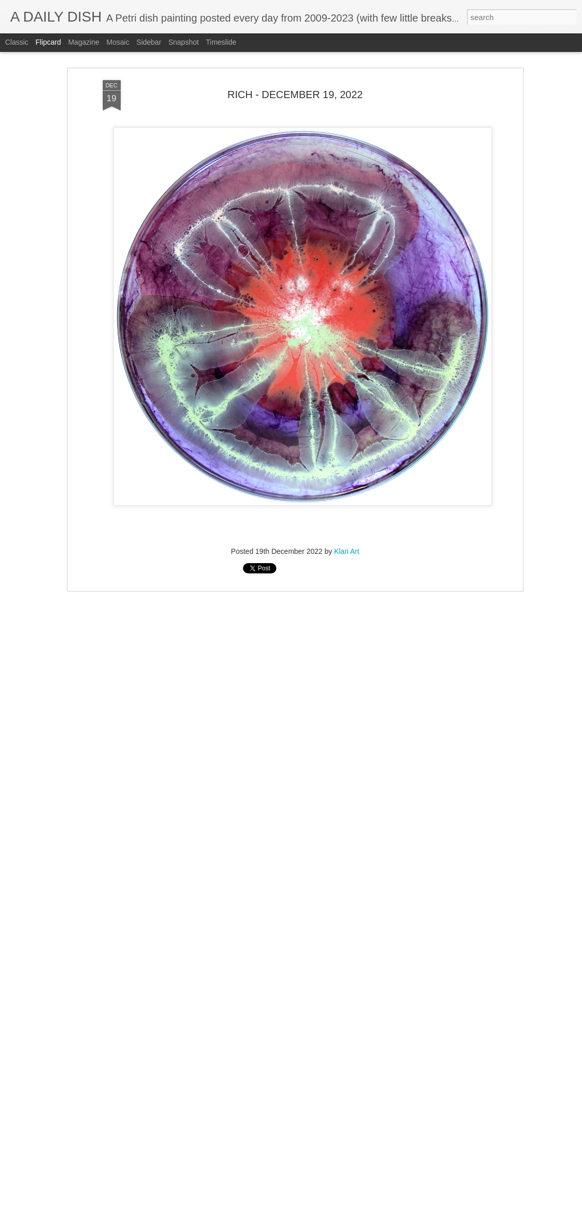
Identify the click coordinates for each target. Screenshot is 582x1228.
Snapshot (183, 42)
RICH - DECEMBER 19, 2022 (295, 94)
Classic (16, 42)
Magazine (84, 42)
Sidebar (149, 42)
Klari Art (346, 551)
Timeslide (221, 42)
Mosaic (117, 42)
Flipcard (48, 42)
